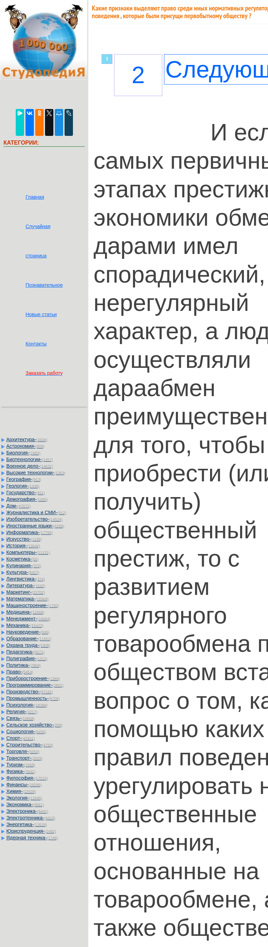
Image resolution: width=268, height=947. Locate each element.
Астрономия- (25, 446)
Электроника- (27, 811)
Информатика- (29, 532)
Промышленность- (33, 698)
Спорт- (20, 738)
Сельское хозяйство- (34, 725)
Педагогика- (25, 652)
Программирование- (35, 685)
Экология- (24, 798)
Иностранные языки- (35, 526)
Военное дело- (29, 466)
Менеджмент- (28, 618)
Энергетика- (26, 824)
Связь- (20, 718)
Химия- (21, 791)
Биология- (23, 453)
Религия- (21, 711)
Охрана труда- (28, 645)
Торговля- (22, 751)
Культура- (22, 572)
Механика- (24, 625)
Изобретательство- (34, 519)
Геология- (22, 486)
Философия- (27, 778)
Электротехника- (30, 818)
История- (23, 545)
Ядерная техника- (32, 837)
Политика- (23, 665)
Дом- (18, 506)
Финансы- (24, 784)
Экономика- (25, 804)
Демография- (27, 499)
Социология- (26, 731)
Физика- (20, 771)
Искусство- (24, 539)
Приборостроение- (33, 678)
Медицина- (25, 612)
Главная (34, 197)
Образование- (28, 638)
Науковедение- (27, 632)
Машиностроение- (32, 605)
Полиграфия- (26, 658)
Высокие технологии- (35, 472)
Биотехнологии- (29, 459)
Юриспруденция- (31, 831)
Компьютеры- (28, 552)
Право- (19, 672)
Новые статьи (41, 314)
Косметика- (22, 559)
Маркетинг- (25, 592)
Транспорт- (24, 758)
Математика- (27, 599)
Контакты (35, 344)
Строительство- (29, 745)
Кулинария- (23, 565)
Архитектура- (26, 439)
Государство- (25, 492)
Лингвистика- (25, 579)
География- (23, 479)
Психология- (26, 705)
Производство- (29, 691)
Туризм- (20, 764)
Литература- (25, 585)
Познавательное (44, 285)
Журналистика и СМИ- (36, 512)
